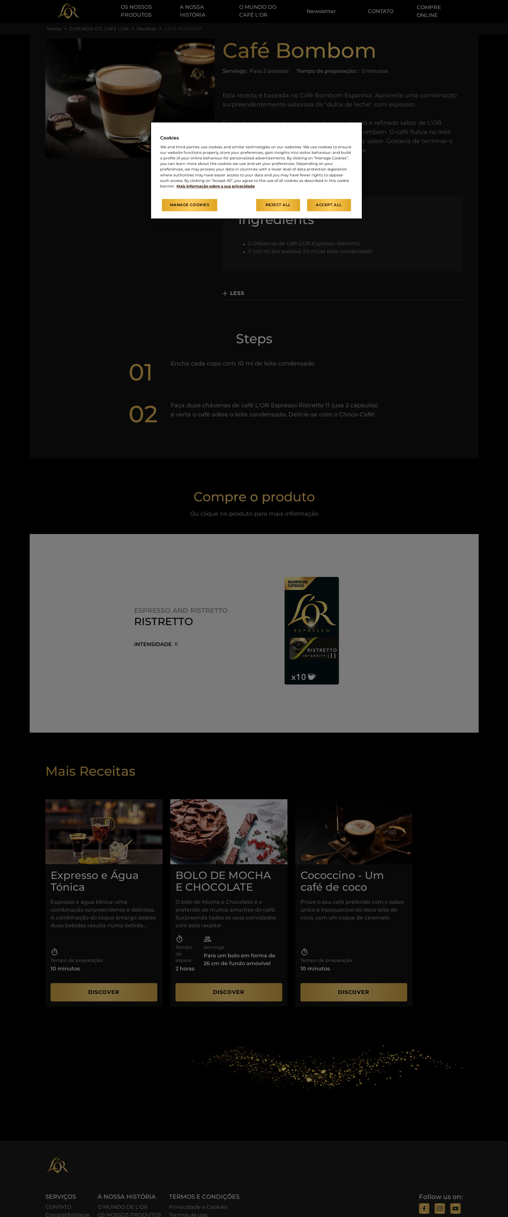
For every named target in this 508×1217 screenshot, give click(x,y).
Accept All (329, 205)
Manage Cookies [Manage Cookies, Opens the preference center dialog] (189, 205)
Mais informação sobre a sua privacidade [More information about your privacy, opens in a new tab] (216, 186)
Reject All (278, 205)
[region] (256, 170)
